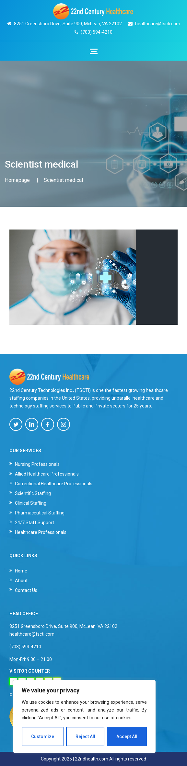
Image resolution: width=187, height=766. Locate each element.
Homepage (17, 180)
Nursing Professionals (37, 464)
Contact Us (26, 590)
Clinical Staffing (30, 503)
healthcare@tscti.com (157, 23)
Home (21, 570)
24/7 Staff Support (34, 522)
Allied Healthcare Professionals (47, 474)
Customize (42, 736)
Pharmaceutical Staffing (39, 512)
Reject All (85, 736)
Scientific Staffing (33, 493)
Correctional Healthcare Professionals (53, 483)
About (21, 580)
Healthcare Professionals (40, 532)
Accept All (126, 736)
